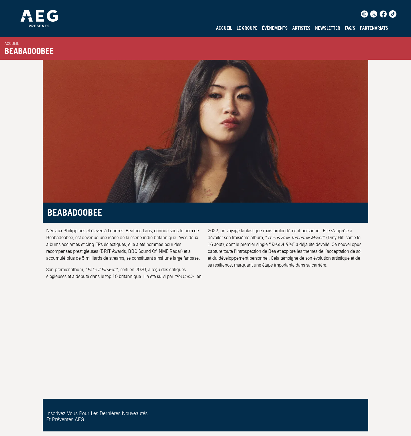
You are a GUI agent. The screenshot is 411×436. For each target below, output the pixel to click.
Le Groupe (247, 28)
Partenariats (374, 28)
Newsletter (327, 28)
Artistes (301, 28)
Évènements (275, 28)
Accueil (224, 28)
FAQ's (350, 28)
